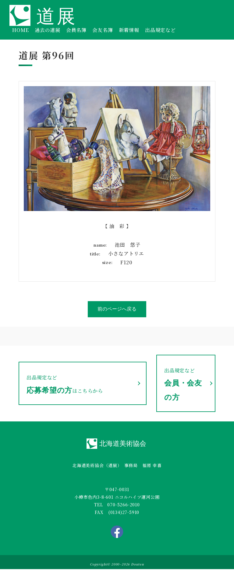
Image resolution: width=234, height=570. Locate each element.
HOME (20, 29)
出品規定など (160, 29)
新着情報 (129, 29)
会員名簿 (76, 29)
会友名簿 (102, 29)
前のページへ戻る (117, 308)
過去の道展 (47, 29)
